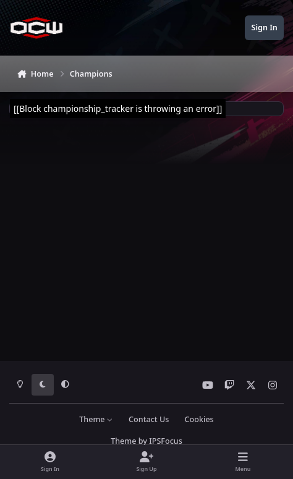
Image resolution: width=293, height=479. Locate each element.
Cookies (199, 419)
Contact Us (149, 419)
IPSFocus (165, 441)
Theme (96, 419)
